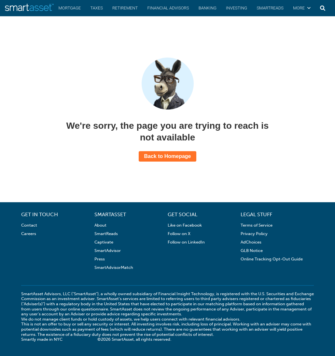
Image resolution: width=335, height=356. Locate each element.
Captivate (103, 242)
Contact (29, 225)
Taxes (96, 8)
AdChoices (251, 242)
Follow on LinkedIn (186, 242)
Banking (207, 8)
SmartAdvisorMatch (113, 267)
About (100, 225)
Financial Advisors (168, 8)
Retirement (125, 8)
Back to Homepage (167, 156)
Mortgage (70, 8)
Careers (28, 233)
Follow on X (179, 233)
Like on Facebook (185, 225)
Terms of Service (256, 225)
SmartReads (270, 8)
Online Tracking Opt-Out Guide (272, 259)
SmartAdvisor (107, 250)
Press (99, 259)
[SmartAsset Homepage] (29, 10)
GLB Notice (252, 250)
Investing (236, 8)
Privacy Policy (254, 233)
